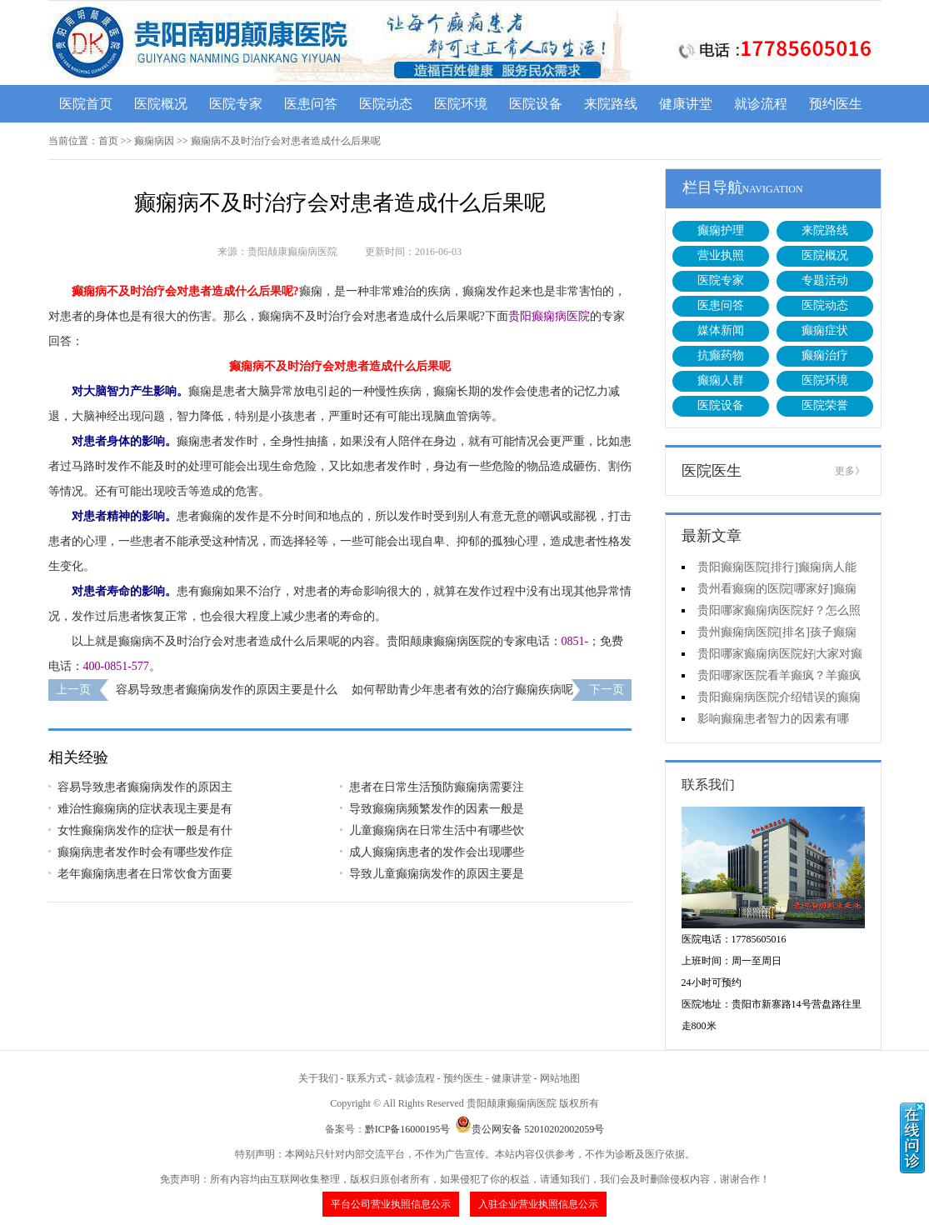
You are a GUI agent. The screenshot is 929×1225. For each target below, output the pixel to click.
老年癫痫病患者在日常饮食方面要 (144, 874)
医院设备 (535, 104)
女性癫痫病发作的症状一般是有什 (144, 830)
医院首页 (85, 104)
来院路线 (610, 104)
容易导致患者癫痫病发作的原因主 (144, 787)
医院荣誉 (825, 405)
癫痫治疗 (825, 355)
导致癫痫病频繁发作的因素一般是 (436, 808)
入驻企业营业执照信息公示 (538, 1204)
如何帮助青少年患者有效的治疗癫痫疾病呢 (462, 689)
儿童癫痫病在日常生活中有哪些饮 (436, 830)
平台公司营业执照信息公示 (391, 1204)
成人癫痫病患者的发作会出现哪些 (436, 852)
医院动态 (385, 104)
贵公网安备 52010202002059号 (529, 1129)
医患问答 (310, 104)
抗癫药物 (720, 355)
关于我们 (318, 1078)
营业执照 (720, 255)
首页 (108, 141)
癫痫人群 (720, 380)
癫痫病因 (154, 141)
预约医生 (835, 104)
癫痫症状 (825, 330)
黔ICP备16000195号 (408, 1129)
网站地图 (560, 1078)
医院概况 (160, 104)
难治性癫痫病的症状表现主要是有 (144, 808)
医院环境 (460, 104)
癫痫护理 (720, 230)
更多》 (850, 471)
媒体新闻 (720, 330)
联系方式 (367, 1078)
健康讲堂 (685, 104)
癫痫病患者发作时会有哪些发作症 (144, 852)
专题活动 (825, 280)
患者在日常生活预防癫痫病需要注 (436, 787)
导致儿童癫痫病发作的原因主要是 (436, 874)
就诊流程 (760, 104)
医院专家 (235, 104)
